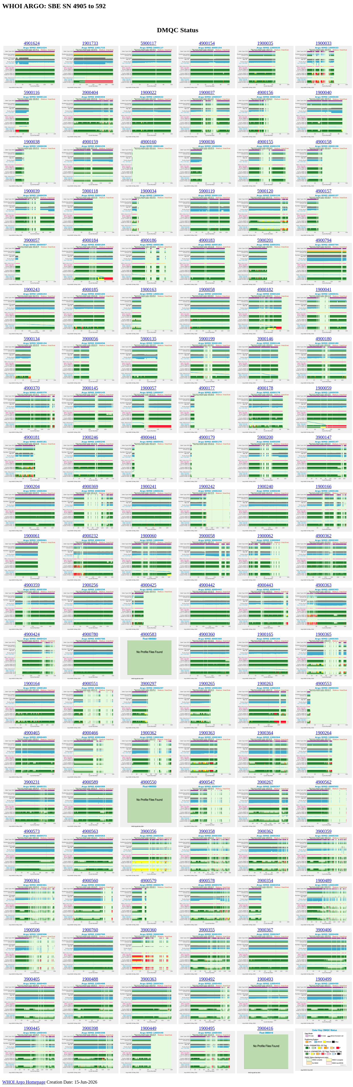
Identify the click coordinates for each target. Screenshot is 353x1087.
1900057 (148, 388)
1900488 (90, 979)
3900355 (207, 929)
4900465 (32, 732)
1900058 (207, 289)
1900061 (32, 535)
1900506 (32, 929)
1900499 (323, 979)
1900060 (148, 535)
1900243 (32, 289)
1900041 (323, 289)
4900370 (32, 388)
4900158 (323, 141)
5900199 (207, 338)
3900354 (265, 880)
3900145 (90, 388)
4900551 (90, 683)
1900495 (207, 1028)
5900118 (90, 191)
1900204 (32, 486)
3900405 (32, 979)
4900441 (148, 437)
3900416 (265, 1028)
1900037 (207, 92)
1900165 (265, 634)
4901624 (32, 43)
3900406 (323, 929)
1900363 (207, 732)
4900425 (148, 585)
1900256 (90, 585)
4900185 (90, 289)
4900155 (265, 141)
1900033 (323, 43)
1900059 (323, 388)
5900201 (265, 240)
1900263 (265, 683)
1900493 (265, 979)
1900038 (32, 141)
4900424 (32, 634)
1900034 (148, 191)
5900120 (265, 191)
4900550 (148, 782)
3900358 (207, 831)
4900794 (323, 240)
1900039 (32, 191)
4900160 (148, 141)
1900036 (207, 141)
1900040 (323, 92)
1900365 (323, 634)
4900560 (90, 880)
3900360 (148, 929)
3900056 (90, 338)
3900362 (265, 831)
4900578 (207, 880)
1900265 (207, 683)
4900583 (148, 634)
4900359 (32, 585)
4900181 (32, 437)
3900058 (207, 535)
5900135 (148, 338)
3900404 (90, 92)
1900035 (265, 43)
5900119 (206, 191)
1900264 (323, 732)
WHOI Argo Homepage (24, 1082)
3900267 (265, 782)
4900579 (148, 880)
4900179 (207, 437)
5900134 (32, 338)
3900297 (148, 683)
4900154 (207, 43)
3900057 (32, 240)
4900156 (265, 92)
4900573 (32, 831)
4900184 (90, 240)
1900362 (148, 732)
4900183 (207, 240)
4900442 (207, 585)
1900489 (323, 880)
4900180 (323, 338)
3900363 (148, 979)
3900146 (265, 338)
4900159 (90, 141)
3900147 (323, 437)
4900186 (148, 240)
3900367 (265, 929)
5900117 (148, 43)
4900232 (90, 535)
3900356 (148, 831)
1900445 (32, 1028)
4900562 (323, 782)
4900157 (323, 191)
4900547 (207, 782)
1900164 (32, 683)
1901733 (90, 43)
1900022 (148, 92)
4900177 (207, 388)
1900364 (265, 732)
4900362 (323, 535)
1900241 (148, 486)
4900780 (90, 634)
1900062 (265, 535)
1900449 (148, 1028)
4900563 (90, 831)
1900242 (207, 486)
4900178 (265, 388)
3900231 (32, 782)
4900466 (90, 732)
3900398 (90, 1028)
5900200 (265, 437)
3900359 (323, 831)
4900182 (265, 289)
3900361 (32, 880)
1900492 (207, 979)
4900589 (90, 782)
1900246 (90, 437)
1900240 (265, 486)
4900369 (90, 486)
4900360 (207, 634)
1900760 (90, 929)
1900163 (148, 289)
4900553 (323, 683)
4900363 (323, 585)
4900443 (265, 585)
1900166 (323, 486)
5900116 (31, 92)
